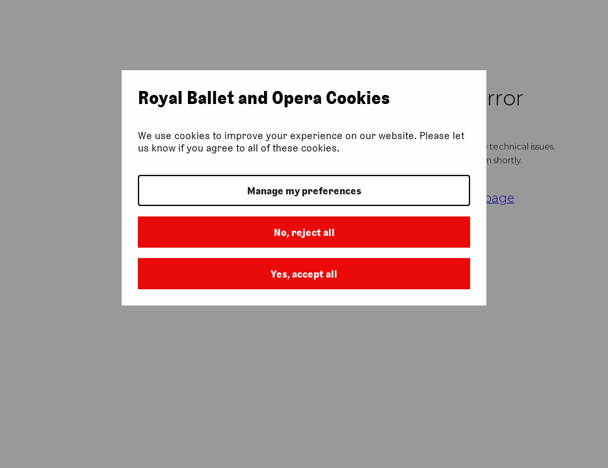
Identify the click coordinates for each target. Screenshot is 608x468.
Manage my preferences (304, 191)
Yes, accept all (304, 274)
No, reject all (304, 232)
